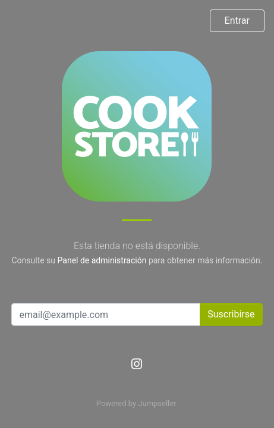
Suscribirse (230, 314)
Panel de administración (102, 260)
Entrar (237, 20)
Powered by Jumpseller (136, 403)
